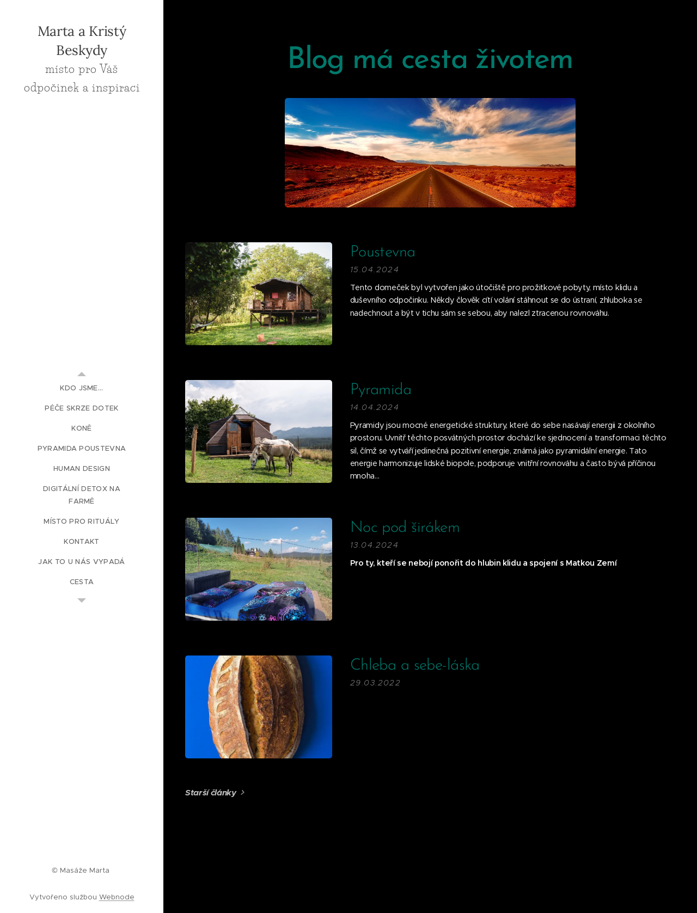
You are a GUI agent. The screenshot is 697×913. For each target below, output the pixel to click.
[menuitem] (81, 388)
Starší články (210, 792)
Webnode (116, 897)
